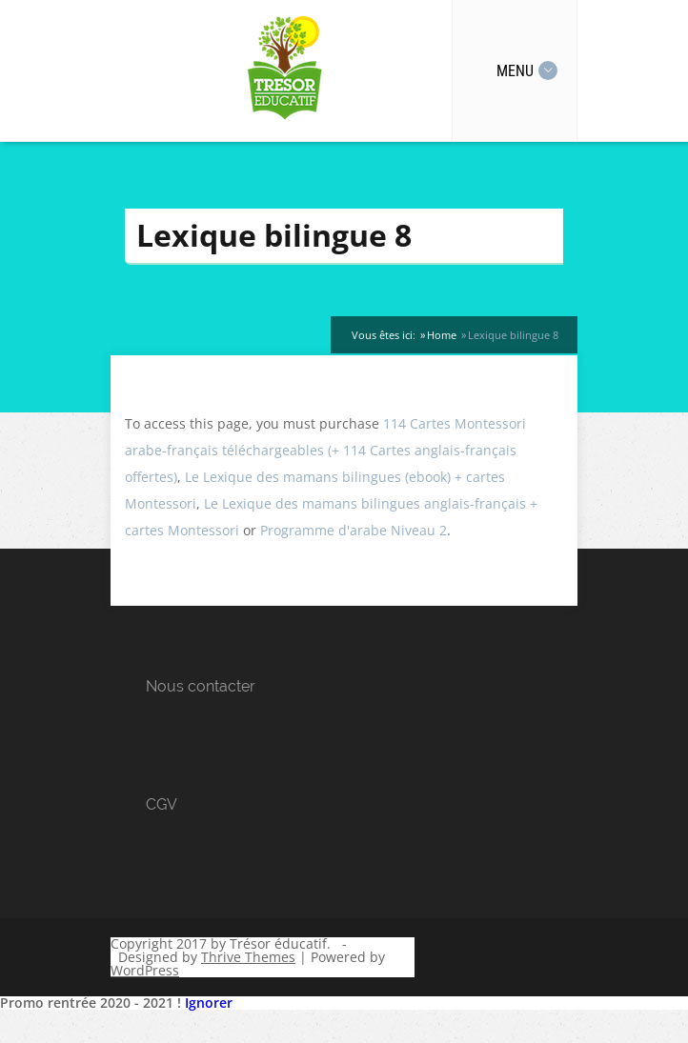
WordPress (145, 970)
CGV (161, 804)
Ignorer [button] (209, 1002)
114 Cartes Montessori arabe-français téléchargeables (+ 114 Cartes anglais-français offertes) (325, 450)
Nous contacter (200, 686)
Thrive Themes (248, 957)
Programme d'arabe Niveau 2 (353, 530)
